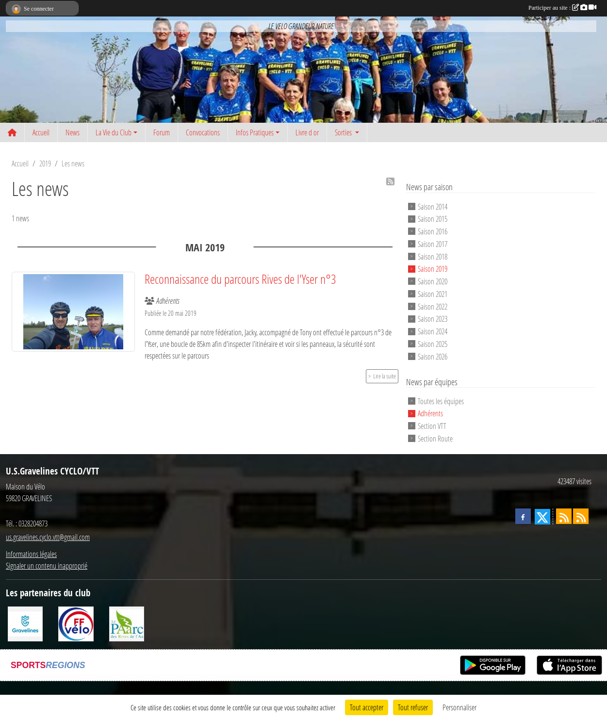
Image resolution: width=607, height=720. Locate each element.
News (73, 132)
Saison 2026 (432, 356)
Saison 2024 (432, 331)
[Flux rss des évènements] (581, 516)
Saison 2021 (432, 294)
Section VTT (432, 426)
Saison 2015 (432, 218)
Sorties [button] (344, 132)
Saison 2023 (432, 318)
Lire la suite (384, 376)
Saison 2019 (432, 268)
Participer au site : (562, 7)
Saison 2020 (432, 281)
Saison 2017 (432, 244)
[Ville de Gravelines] (25, 623)
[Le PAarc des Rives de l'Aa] (126, 623)
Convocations (203, 132)
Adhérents (430, 413)
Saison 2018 (432, 256)
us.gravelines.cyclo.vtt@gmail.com (48, 537)
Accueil (41, 132)
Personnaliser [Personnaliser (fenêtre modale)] (459, 707)
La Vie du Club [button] (113, 132)
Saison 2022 (432, 306)
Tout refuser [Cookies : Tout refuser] (413, 707)
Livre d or (307, 132)
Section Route (435, 438)
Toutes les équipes (441, 400)
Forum (161, 132)
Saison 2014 (432, 206)
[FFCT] (75, 623)
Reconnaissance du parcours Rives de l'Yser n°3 (240, 279)
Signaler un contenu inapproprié (46, 565)
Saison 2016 (432, 231)
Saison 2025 (432, 344)
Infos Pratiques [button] (255, 132)
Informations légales (31, 554)
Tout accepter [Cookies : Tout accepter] (366, 707)
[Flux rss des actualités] (564, 516)
